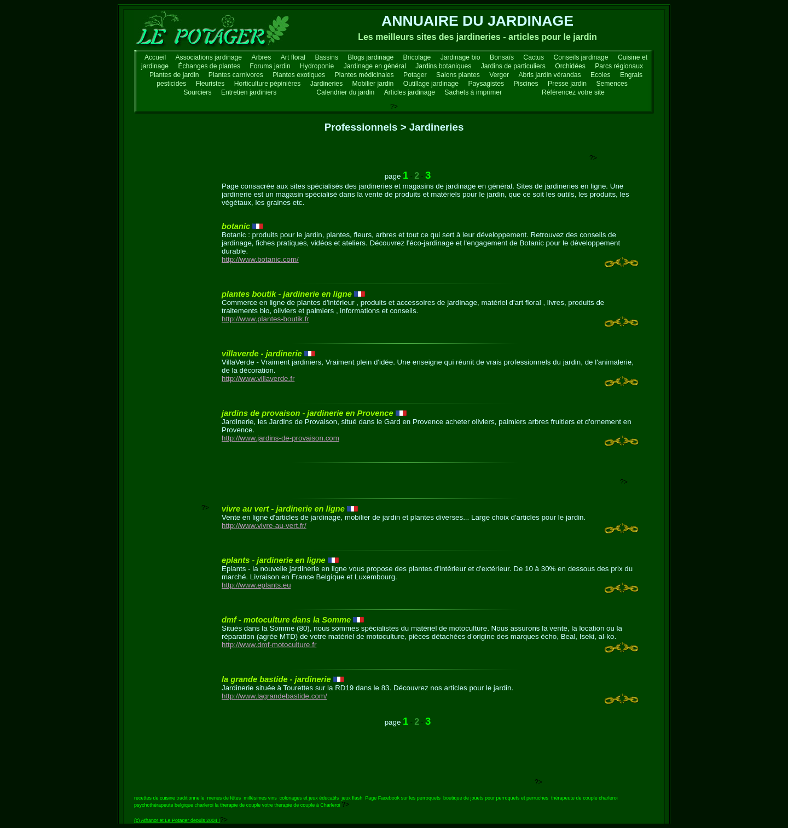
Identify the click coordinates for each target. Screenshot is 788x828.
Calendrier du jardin (345, 92)
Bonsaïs (502, 57)
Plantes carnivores (235, 75)
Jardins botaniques (443, 66)
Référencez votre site (573, 92)
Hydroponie (317, 66)
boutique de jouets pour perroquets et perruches (495, 798)
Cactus (533, 57)
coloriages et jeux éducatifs (309, 798)
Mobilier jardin (373, 83)
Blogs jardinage (370, 57)
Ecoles (600, 75)
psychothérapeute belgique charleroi (173, 805)
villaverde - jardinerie (262, 353)
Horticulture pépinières (267, 83)
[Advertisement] (390, 156)
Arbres (261, 57)
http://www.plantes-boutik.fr (265, 319)
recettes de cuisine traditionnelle (169, 798)
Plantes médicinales (364, 75)
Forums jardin (270, 66)
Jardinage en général (375, 66)
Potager (415, 75)
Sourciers (197, 92)
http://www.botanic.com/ (260, 259)
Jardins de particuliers (513, 66)
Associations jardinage (209, 57)
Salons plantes (458, 75)
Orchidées (570, 66)
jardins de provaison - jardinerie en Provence (307, 413)
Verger (499, 75)
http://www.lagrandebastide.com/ (274, 696)
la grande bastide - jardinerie (276, 679)
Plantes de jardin (174, 75)
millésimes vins (260, 798)
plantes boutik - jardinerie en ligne (287, 294)
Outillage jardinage (431, 83)
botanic (236, 226)
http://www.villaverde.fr (258, 378)
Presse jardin (567, 83)
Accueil (155, 57)
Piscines (525, 83)
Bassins (326, 57)
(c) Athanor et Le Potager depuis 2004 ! (177, 820)
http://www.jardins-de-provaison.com (280, 438)
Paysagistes (486, 83)
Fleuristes (210, 83)
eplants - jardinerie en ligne (274, 560)
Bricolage (417, 57)
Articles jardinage (409, 92)
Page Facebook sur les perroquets (403, 798)
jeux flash (351, 798)
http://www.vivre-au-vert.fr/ (264, 525)
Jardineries (326, 83)
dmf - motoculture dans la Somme (286, 619)
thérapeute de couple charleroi (584, 798)
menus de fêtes (224, 798)
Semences (611, 83)
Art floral (293, 57)
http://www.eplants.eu (256, 585)
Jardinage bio (460, 57)
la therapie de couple (238, 805)
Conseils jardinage (581, 57)
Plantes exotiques (299, 75)
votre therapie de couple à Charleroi (301, 805)
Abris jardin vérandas (549, 75)
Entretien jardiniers (248, 92)
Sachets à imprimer (473, 92)
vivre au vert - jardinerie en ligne (283, 508)
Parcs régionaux (619, 66)
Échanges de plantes (209, 66)
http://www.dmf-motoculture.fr (269, 645)
